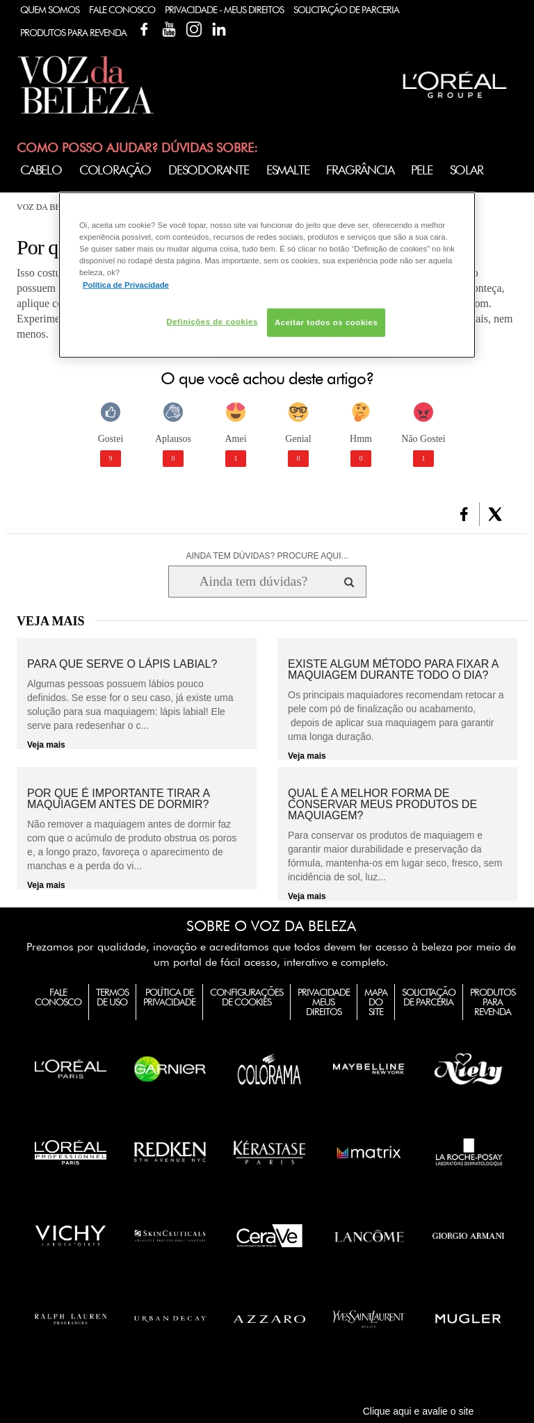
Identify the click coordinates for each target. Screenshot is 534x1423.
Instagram (194, 29)
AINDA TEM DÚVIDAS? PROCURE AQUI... (267, 556)
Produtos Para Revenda (73, 32)
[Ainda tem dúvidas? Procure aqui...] (253, 582)
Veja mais (46, 745)
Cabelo (41, 170)
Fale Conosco (122, 9)
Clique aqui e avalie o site (418, 1411)
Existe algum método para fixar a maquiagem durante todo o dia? (393, 670)
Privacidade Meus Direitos (324, 1002)
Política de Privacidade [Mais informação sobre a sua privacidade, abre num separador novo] (126, 284)
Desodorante (208, 170)
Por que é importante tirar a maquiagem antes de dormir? (118, 799)
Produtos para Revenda (492, 1002)
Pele (421, 170)
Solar (466, 170)
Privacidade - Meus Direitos (224, 9)
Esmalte (287, 170)
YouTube (169, 29)
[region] (267, 275)
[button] (464, 514)
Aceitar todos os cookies (326, 322)
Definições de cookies (211, 321)
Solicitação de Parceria (346, 9)
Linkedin (219, 29)
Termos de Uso (112, 997)
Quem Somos (49, 9)
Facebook (144, 29)
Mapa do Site (375, 1002)
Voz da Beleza (49, 207)
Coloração (115, 170)
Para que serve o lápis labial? (122, 664)
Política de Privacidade (169, 997)
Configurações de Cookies (246, 997)
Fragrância (360, 170)
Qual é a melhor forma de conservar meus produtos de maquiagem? (382, 804)
